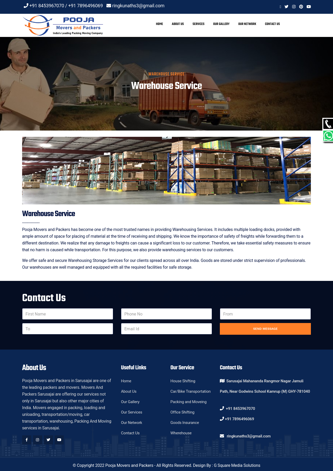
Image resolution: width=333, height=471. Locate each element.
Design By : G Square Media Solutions (226, 465)
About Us (178, 24)
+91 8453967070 (46, 5)
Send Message (265, 329)
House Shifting (182, 381)
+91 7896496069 (85, 5)
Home (159, 24)
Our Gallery (221, 24)
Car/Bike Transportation (190, 391)
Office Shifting (182, 412)
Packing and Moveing (188, 401)
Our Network (247, 24)
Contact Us (272, 24)
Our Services (131, 412)
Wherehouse (180, 433)
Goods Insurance (184, 422)
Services (198, 24)
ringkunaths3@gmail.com (138, 5)
